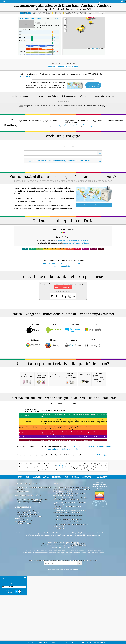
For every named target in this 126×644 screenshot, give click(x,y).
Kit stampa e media (23, 566)
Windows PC (93, 353)
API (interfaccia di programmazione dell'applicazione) (27, 596)
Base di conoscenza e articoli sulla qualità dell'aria (33, 574)
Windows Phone (73, 353)
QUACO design (59, 603)
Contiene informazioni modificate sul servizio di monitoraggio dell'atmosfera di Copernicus (69, 586)
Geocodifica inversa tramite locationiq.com (68, 594)
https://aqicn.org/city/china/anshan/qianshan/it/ (63, 109)
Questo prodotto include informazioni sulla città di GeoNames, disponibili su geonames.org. (70, 574)
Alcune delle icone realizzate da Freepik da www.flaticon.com (67, 591)
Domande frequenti (23, 581)
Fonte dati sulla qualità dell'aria (27, 586)
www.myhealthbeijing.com (97, 530)
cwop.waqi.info (58, 583)
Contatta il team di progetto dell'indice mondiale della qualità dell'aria (33, 563)
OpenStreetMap (95, 48)
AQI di (30, 18)
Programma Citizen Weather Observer (67, 581)
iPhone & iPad (33, 353)
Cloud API (93, 368)
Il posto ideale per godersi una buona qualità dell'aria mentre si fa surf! (71, 600)
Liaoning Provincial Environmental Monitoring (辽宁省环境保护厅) (63, 619)
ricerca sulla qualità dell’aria (28, 570)
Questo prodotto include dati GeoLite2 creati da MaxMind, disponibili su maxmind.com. (69, 569)
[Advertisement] (63, 282)
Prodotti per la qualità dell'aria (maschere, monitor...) (29, 592)
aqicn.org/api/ (87, 127)
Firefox (53, 369)
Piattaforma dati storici (24, 598)
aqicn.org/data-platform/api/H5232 (71, 125)
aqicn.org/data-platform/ (63, 266)
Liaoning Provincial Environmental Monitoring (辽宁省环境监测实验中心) (63, 621)
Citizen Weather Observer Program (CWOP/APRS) (63, 617)
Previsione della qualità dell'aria (27, 589)
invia (79, 638)
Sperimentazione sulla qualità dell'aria (29, 576)
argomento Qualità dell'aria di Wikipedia (87, 521)
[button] (89, 18)
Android (53, 353)
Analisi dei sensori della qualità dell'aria (29, 578)
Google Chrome (33, 369)
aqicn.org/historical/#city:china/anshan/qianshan (73, 240)
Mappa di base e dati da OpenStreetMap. (67, 597)
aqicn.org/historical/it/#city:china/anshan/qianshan (62, 263)
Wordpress (73, 369)
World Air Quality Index (63, 541)
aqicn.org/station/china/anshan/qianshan (76, 243)
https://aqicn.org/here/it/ (63, 101)
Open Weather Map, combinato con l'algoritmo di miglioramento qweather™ (69, 578)
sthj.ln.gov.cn (25, 76)
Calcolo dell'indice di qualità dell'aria (28, 588)
